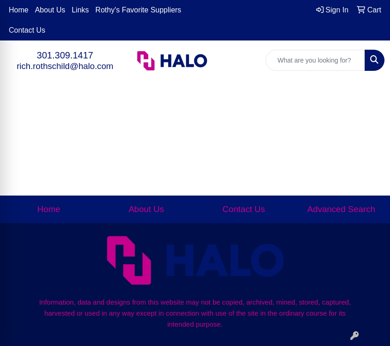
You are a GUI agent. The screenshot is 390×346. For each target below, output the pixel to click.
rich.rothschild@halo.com (65, 66)
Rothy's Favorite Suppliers (138, 10)
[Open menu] (371, 110)
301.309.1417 (65, 55)
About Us (50, 10)
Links (80, 10)
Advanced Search (341, 209)
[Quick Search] (315, 60)
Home (19, 10)
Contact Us (27, 30)
